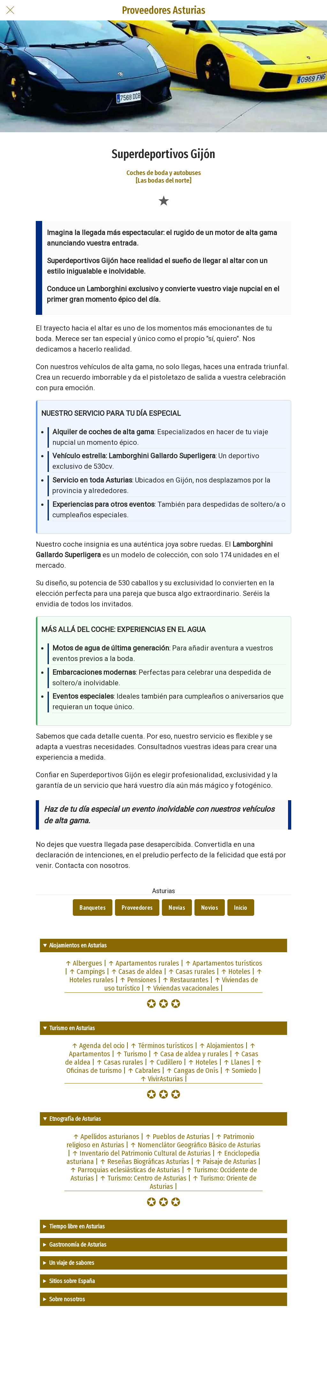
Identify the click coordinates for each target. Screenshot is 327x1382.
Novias (177, 907)
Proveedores (137, 907)
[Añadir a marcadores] (163, 200)
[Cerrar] (10, 10)
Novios (209, 907)
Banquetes (93, 907)
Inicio (240, 907)
